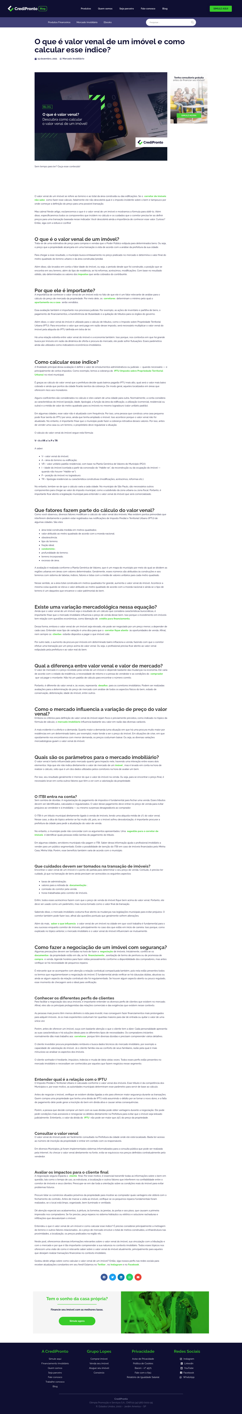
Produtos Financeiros (59, 22)
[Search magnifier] (192, 22)
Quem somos (105, 8)
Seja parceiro (126, 8)
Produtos (86, 8)
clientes (57, 634)
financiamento (96, 955)
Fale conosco (148, 8)
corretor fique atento (117, 630)
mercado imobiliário (69, 721)
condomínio (48, 549)
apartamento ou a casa (48, 302)
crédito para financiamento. (114, 618)
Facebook (134, 1264)
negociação (107, 951)
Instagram (117, 1264)
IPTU (87, 1117)
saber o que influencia (63, 923)
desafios (103, 685)
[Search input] (170, 22)
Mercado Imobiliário (87, 22)
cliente (73, 1176)
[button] (104, 1277)
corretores (110, 298)
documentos (42, 955)
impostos (83, 274)
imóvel (119, 765)
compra (39, 959)
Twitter (102, 1264)
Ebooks (108, 22)
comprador (156, 673)
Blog (164, 8)
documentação (78, 885)
